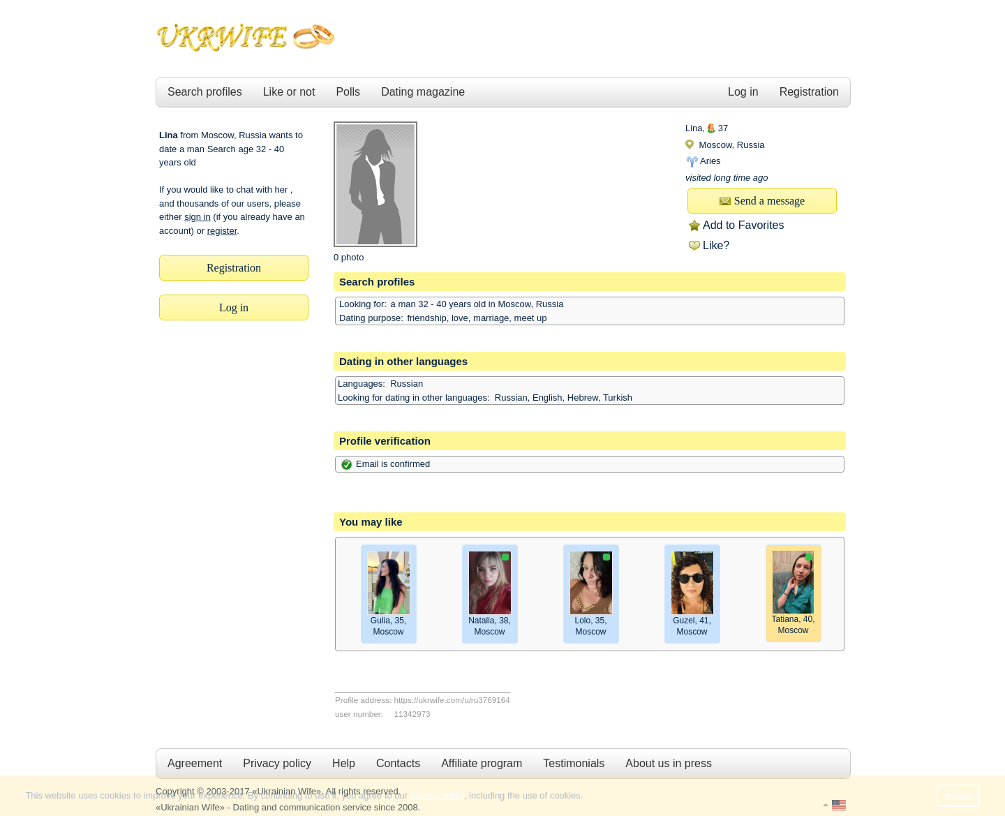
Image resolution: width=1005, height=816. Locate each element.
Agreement (195, 763)
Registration (809, 92)
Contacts (398, 763)
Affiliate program (481, 763)
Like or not (289, 92)
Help (343, 763)
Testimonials (573, 763)
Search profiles (205, 92)
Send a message (762, 201)
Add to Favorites (743, 225)
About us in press (668, 763)
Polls (348, 92)
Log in (743, 92)
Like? (716, 245)
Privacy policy (277, 763)
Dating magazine (423, 92)
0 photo (349, 257)
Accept (958, 795)
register (222, 230)
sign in (197, 217)
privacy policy (437, 795)
